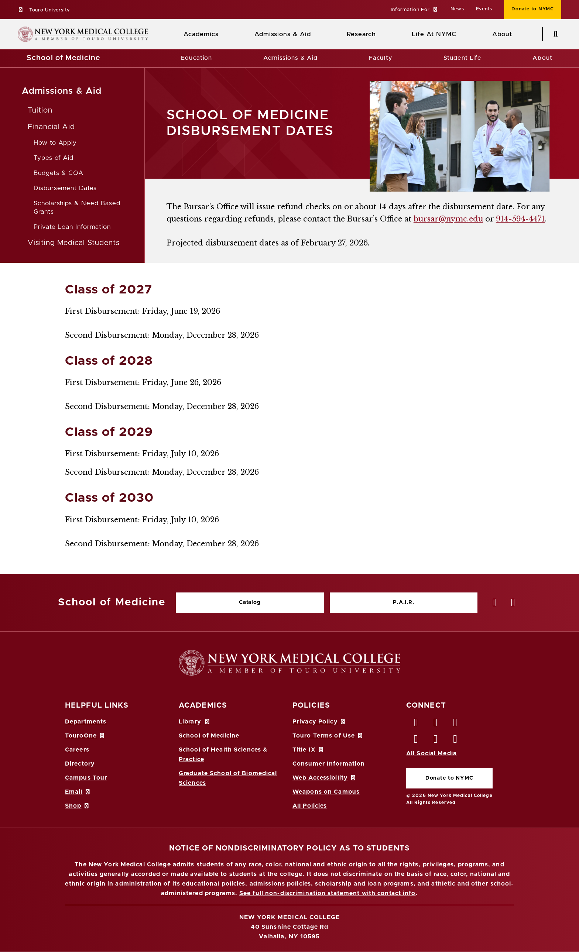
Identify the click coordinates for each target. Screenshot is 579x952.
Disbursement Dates (65, 188)
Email (78, 792)
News (457, 9)
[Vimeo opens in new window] (436, 741)
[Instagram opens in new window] (416, 741)
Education (196, 58)
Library (194, 722)
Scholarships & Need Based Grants (77, 207)
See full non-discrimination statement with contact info (327, 893)
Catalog (250, 602)
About (542, 58)
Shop (77, 806)
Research (361, 34)
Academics (201, 34)
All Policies (309, 806)
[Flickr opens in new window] (456, 741)
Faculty (380, 58)
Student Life (462, 58)
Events (484, 9)
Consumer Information (328, 764)
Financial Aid (51, 127)
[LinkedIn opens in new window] (456, 724)
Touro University (44, 10)
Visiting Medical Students (74, 243)
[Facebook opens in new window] (416, 724)
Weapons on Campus (326, 792)
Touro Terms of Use (328, 736)
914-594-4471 (520, 218)
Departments (85, 722)
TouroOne (85, 736)
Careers (77, 750)
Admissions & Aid (282, 34)
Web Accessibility (324, 778)
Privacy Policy (319, 722)
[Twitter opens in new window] (436, 724)
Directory (80, 764)
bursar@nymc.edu (448, 218)
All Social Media (431, 753)
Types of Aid (54, 158)
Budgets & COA (58, 173)
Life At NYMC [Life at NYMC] (434, 34)
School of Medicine (63, 58)
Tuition (40, 110)
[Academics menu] (224, 34)
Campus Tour (86, 778)
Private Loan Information (72, 227)
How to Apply (55, 143)
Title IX (308, 750)
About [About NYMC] (502, 34)
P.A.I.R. (403, 602)
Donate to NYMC (449, 778)
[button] (414, 10)
